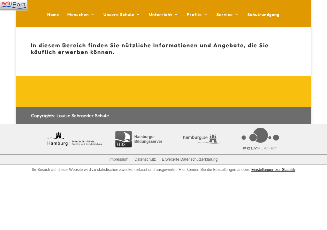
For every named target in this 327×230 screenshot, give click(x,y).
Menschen (78, 14)
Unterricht (160, 14)
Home (53, 14)
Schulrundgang (263, 14)
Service (225, 14)
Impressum (119, 159)
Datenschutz (145, 159)
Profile (194, 14)
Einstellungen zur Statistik (273, 169)
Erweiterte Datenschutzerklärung (189, 159)
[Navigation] (13, 5)
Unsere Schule (118, 14)
